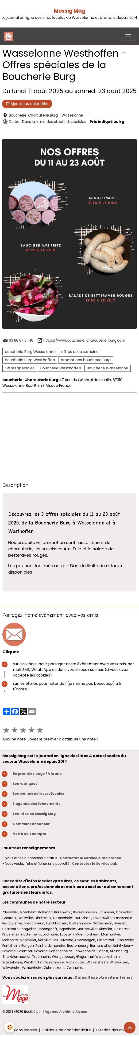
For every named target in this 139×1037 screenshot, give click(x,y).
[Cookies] (10, 1027)
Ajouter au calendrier (27, 103)
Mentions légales (21, 1030)
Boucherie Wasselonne (107, 368)
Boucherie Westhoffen (60, 368)
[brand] (9, 36)
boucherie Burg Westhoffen (30, 360)
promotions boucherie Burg (86, 360)
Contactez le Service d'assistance (90, 858)
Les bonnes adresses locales (38, 793)
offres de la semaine (80, 351)
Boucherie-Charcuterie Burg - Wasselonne (46, 115)
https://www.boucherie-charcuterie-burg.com (84, 340)
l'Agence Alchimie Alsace (65, 1011)
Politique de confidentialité (66, 1030)
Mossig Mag (69, 11)
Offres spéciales (20, 368)
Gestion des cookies (114, 1030)
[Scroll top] (129, 1027)
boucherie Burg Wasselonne (30, 351)
